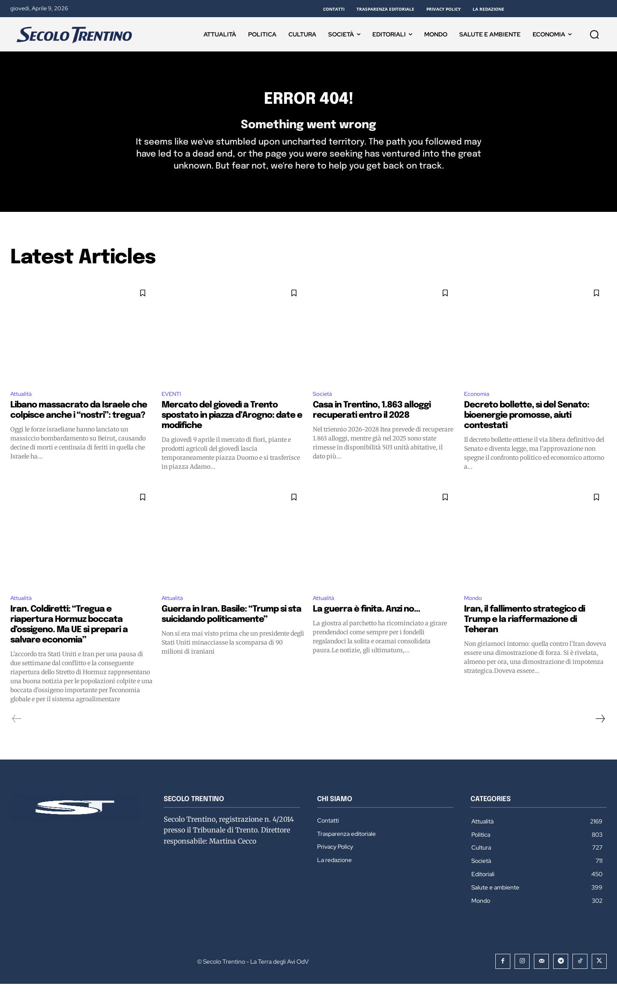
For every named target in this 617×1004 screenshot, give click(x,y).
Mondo (475, 616)
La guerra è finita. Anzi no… (366, 628)
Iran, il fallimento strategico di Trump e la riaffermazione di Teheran (524, 639)
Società (324, 410)
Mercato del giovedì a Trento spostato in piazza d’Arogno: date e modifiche (232, 433)
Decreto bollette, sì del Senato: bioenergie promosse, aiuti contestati (526, 433)
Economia (479, 410)
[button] (594, 34)
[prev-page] (17, 738)
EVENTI (174, 410)
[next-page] (600, 738)
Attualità (23, 410)
